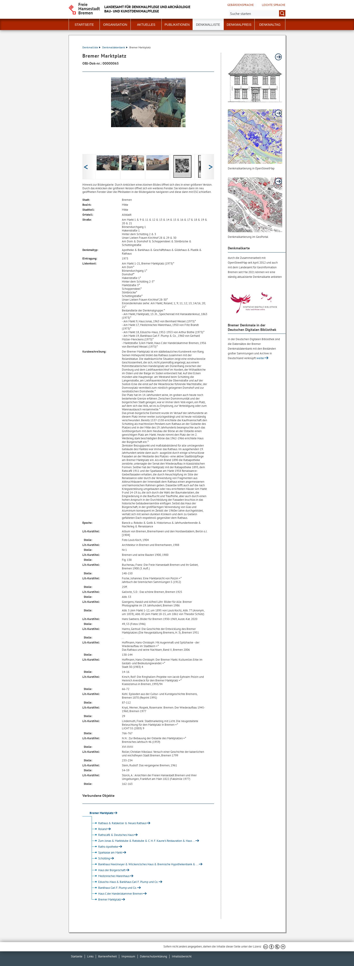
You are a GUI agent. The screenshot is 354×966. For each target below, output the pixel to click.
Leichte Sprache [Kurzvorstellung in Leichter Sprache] (273, 5)
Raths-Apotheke (104, 847)
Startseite (84, 24)
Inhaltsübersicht (181, 956)
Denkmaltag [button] (269, 24)
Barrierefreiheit (107, 956)
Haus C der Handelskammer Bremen (116, 894)
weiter (260, 358)
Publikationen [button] (177, 24)
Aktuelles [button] (146, 24)
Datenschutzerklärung (153, 956)
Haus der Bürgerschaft (107, 870)
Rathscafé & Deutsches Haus (112, 835)
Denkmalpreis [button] (239, 24)
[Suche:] (257, 13)
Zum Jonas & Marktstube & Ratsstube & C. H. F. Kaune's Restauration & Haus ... (142, 841)
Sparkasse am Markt (106, 852)
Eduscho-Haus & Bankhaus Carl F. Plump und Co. (124, 882)
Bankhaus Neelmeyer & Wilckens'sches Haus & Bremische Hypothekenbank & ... (144, 864)
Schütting (100, 858)
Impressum (128, 956)
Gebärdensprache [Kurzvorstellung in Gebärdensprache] (240, 5)
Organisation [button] (115, 24)
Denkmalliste (208, 24)
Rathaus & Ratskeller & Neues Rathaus (118, 823)
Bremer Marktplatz (105, 899)
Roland (98, 829)
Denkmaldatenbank (115, 47)
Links (90, 956)
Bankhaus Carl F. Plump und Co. (113, 888)
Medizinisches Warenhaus (109, 876)
